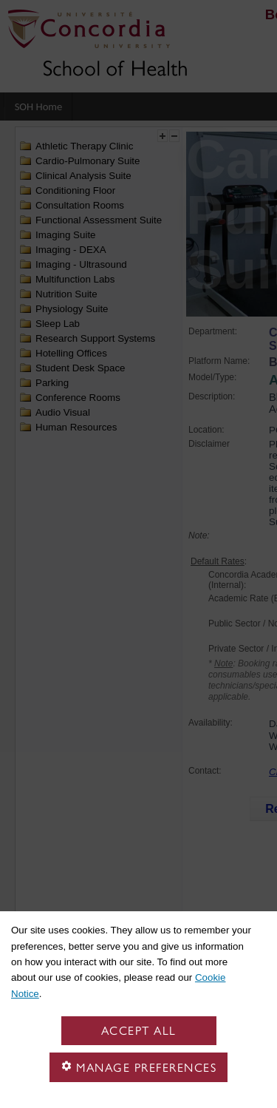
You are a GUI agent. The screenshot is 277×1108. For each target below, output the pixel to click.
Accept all (139, 1031)
